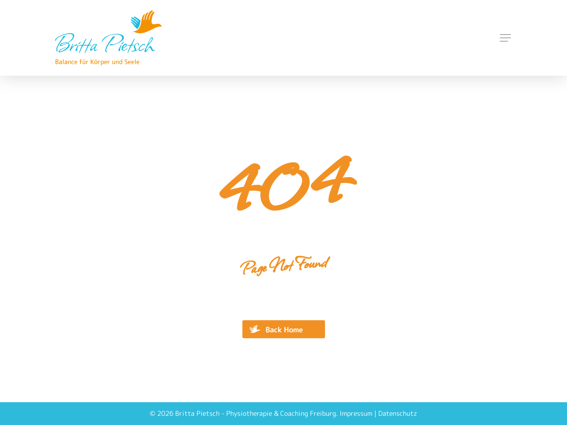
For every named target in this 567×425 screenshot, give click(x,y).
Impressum (356, 413)
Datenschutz (397, 413)
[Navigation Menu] (506, 38)
